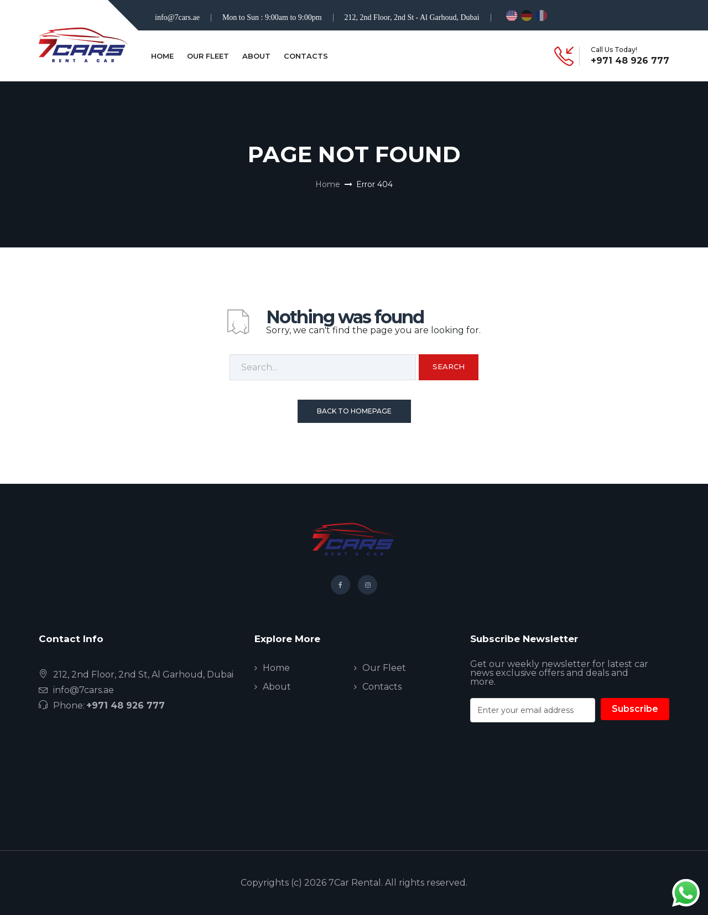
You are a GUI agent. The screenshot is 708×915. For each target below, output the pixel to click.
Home (162, 55)
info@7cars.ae (177, 17)
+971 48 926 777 (630, 60)
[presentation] (554, 778)
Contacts (306, 55)
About (256, 55)
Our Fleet (208, 55)
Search (449, 366)
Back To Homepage (354, 411)
